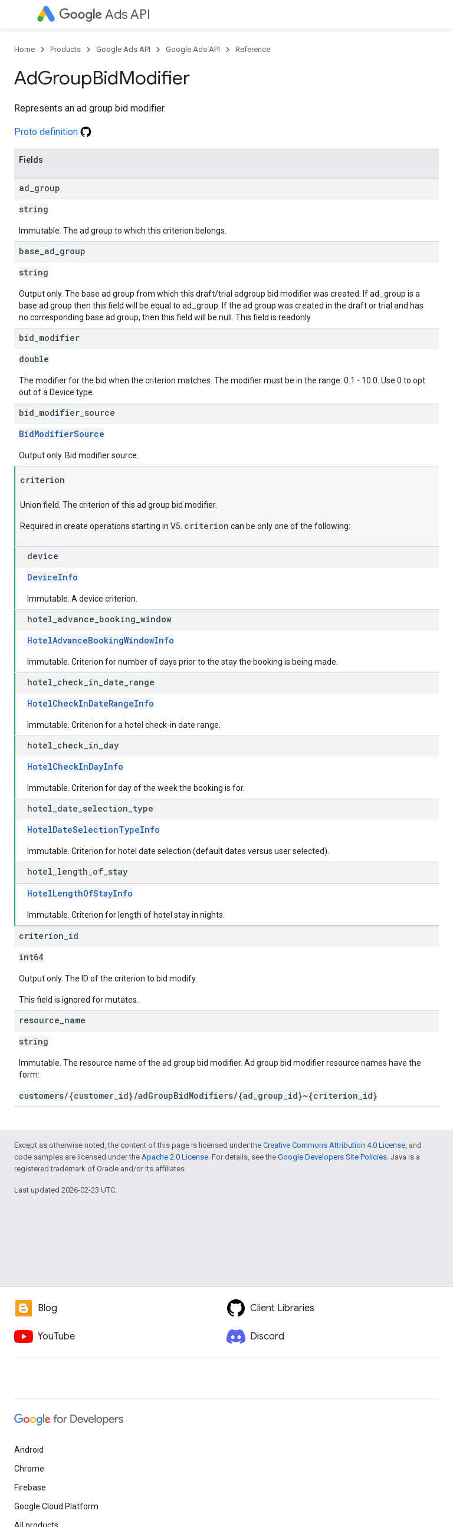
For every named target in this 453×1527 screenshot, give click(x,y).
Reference (252, 49)
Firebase (30, 1487)
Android (29, 1449)
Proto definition (52, 131)
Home (24, 49)
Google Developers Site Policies (332, 1156)
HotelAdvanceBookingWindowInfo (100, 640)
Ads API (104, 14)
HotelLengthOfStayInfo (80, 893)
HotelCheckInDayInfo (75, 766)
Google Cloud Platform (56, 1506)
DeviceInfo (52, 577)
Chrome (29, 1468)
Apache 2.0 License (175, 1156)
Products (65, 49)
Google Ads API (123, 49)
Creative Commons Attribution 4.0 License (334, 1145)
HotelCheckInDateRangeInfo (90, 703)
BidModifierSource (61, 433)
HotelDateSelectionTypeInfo (93, 829)
